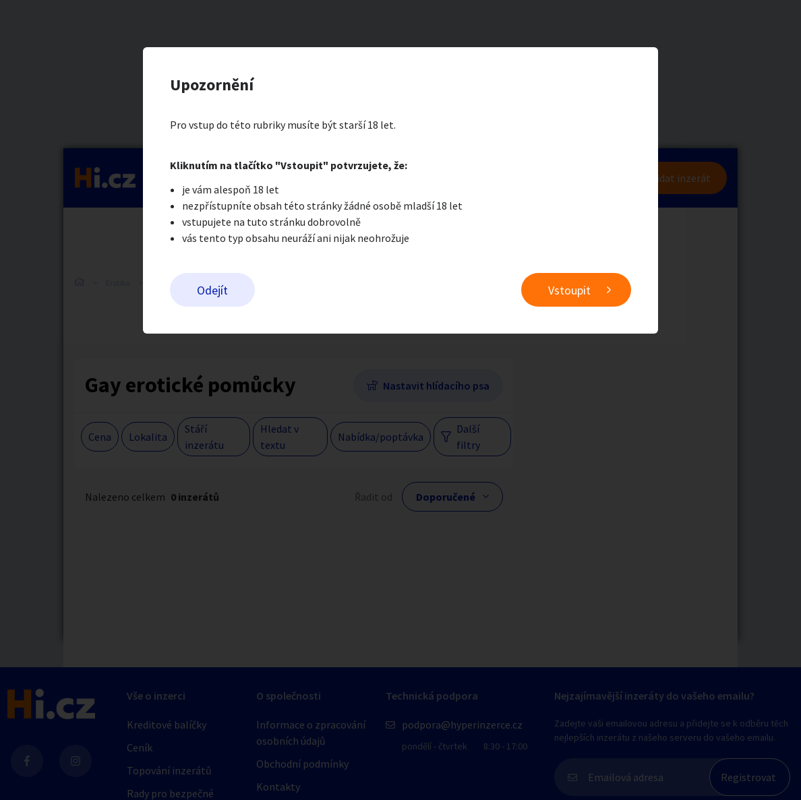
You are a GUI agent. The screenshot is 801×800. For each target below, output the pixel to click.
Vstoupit (569, 290)
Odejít (212, 290)
